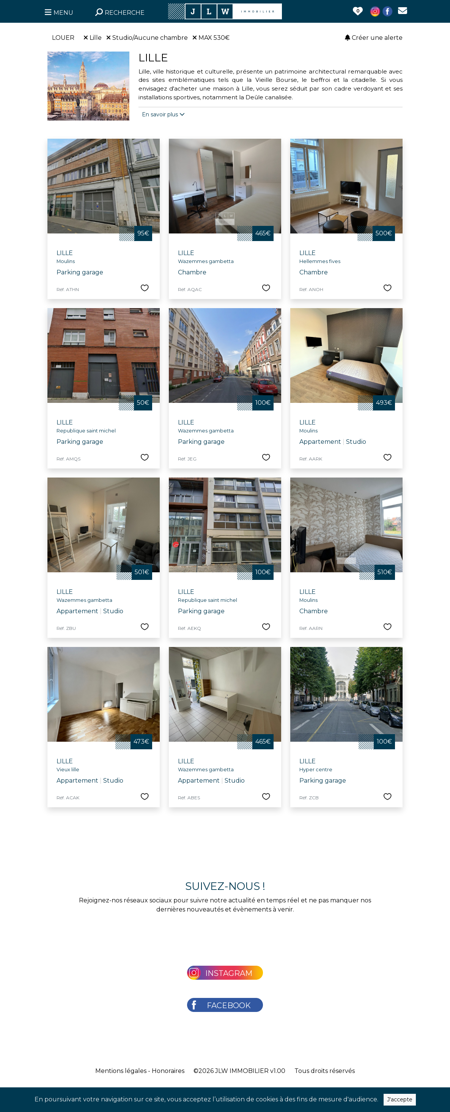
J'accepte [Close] (399, 1099)
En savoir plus (163, 114)
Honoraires (168, 1070)
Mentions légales (120, 1070)
